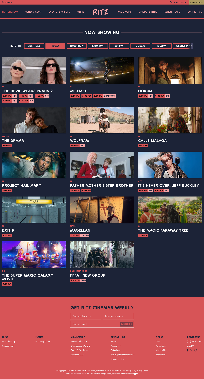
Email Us (191, 345)
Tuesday (162, 46)
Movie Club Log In (79, 341)
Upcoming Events (43, 341)
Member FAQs (77, 354)
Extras (159, 337)
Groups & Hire (148, 12)
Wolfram (79, 141)
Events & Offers (59, 12)
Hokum (145, 91)
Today (55, 46)
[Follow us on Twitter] (191, 350)
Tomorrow (77, 46)
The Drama (13, 141)
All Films (34, 46)
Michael (78, 91)
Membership (78, 337)
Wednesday (183, 46)
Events (39, 337)
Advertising (160, 345)
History (114, 341)
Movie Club (124, 12)
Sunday (119, 46)
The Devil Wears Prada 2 (27, 91)
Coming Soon (33, 12)
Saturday (98, 46)
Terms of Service (127, 373)
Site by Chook (142, 370)
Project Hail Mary (21, 185)
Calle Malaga (152, 141)
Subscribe (126, 324)
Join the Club (180, 2)
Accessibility (116, 345)
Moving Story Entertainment (123, 354)
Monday (140, 46)
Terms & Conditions (79, 350)
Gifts (80, 12)
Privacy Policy (131, 370)
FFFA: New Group (87, 275)
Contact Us (195, 12)
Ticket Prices (116, 350)
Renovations (161, 354)
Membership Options (80, 345)
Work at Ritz (161, 350)
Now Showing (10, 12)
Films (5, 337)
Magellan (80, 230)
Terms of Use (120, 370)
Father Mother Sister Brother (101, 185)
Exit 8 (8, 230)
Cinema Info (172, 12)
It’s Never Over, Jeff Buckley (168, 185)
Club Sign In (196, 2)
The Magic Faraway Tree (163, 230)
